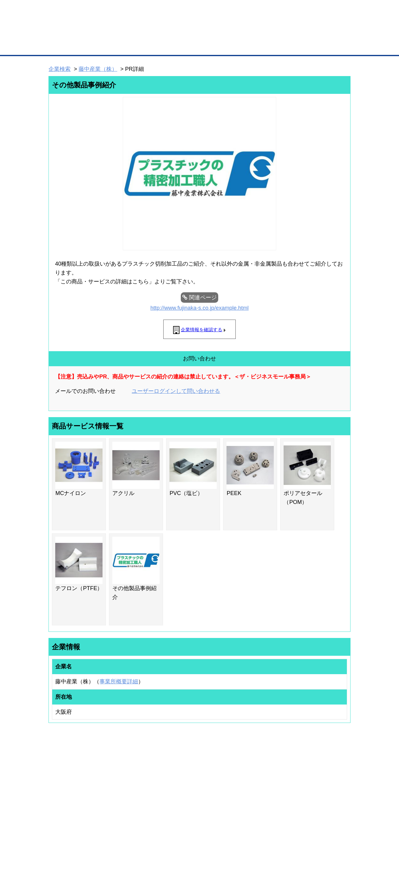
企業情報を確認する (201, 329)
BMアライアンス (130, 820)
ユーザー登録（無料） (60, 782)
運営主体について (312, 798)
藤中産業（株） (98, 69)
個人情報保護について (321, 854)
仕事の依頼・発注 (57, 798)
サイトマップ (139, 854)
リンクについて (241, 854)
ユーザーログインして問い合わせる (176, 391)
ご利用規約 (278, 854)
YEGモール (256, 806)
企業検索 (59, 69)
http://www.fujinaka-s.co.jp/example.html (199, 308)
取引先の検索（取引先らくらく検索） (73, 790)
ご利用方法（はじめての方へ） (323, 782)
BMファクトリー (130, 804)
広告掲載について (98, 854)
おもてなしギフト (262, 798)
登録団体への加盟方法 (188, 790)
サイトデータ (176, 854)
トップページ (62, 45)
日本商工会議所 (260, 782)
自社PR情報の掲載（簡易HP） (67, 814)
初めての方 (58, 854)
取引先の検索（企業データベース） (154, 46)
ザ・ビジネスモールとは (277, 10)
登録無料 (71, 33)
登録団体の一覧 (183, 782)
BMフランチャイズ (132, 828)
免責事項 (56, 863)
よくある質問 (308, 790)
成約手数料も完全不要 (151, 33)
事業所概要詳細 (118, 681)
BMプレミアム (129, 782)
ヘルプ (207, 854)
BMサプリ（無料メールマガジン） (70, 822)
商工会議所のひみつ (264, 790)
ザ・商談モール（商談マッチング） (245, 46)
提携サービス (128, 812)
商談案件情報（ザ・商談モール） (70, 806)
